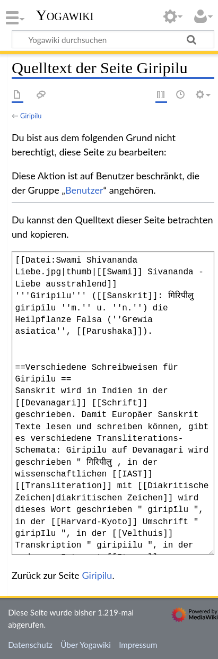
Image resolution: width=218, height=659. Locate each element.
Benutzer (84, 190)
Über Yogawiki (85, 644)
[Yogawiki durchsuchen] (113, 39)
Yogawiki (65, 15)
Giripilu (30, 115)
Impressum (138, 644)
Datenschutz (30, 644)
